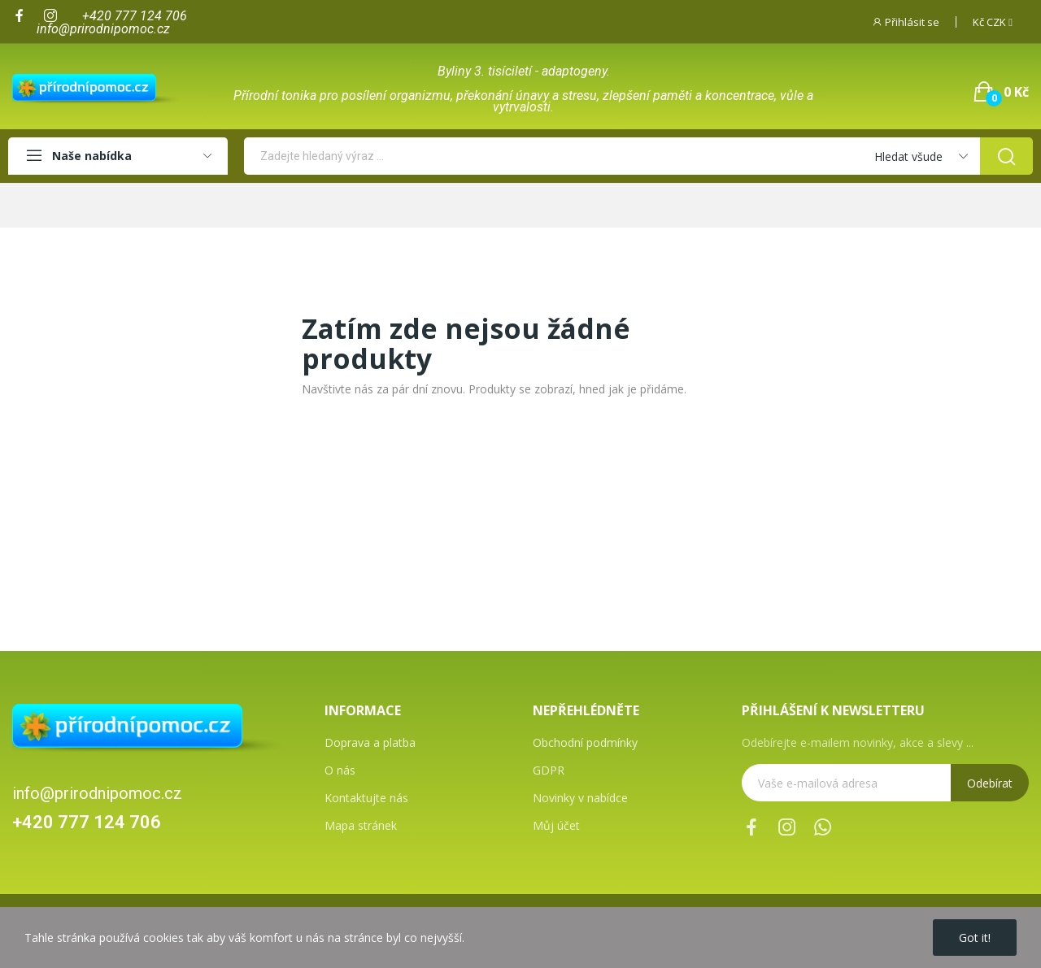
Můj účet (556, 825)
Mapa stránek (360, 825)
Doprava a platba (370, 742)
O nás (339, 770)
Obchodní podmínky (585, 742)
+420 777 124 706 (86, 822)
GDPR (548, 770)
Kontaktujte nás (366, 797)
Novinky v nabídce (580, 797)
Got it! (975, 937)
